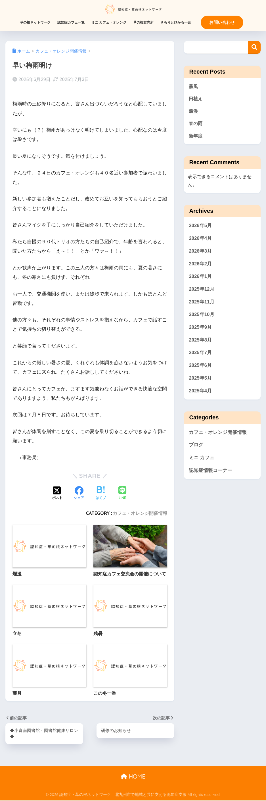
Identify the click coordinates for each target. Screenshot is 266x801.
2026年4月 (200, 240)
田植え (196, 99)
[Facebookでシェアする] (79, 493)
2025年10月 (201, 316)
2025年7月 (200, 354)
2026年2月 (200, 265)
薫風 (193, 86)
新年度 (196, 137)
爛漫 (193, 112)
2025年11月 (201, 303)
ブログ (196, 446)
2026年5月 (200, 227)
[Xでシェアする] (57, 493)
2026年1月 (200, 278)
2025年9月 (200, 329)
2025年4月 (200, 392)
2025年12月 (201, 291)
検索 (254, 47)
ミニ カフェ (201, 459)
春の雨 (196, 124)
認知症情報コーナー (210, 472)
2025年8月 (200, 341)
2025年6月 (200, 367)
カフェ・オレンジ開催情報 (140, 513)
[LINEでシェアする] (122, 493)
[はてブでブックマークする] (101, 493)
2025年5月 (200, 379)
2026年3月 (200, 252)
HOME (133, 776)
